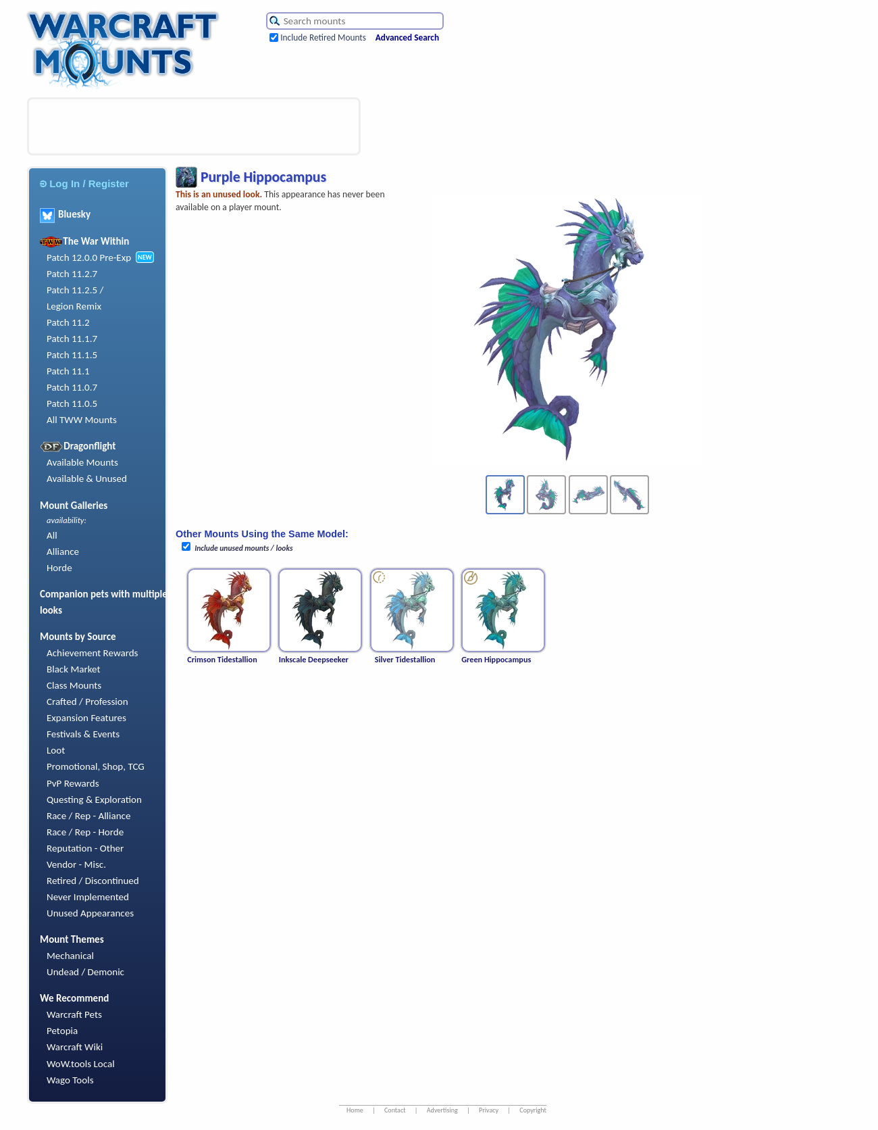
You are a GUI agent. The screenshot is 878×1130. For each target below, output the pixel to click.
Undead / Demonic (85, 972)
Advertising (442, 1110)
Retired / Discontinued (93, 881)
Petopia (62, 1031)
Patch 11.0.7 (72, 387)
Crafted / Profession (87, 701)
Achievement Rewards (92, 653)
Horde (59, 568)
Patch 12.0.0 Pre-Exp (89, 257)
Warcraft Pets (74, 1014)
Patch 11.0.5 (72, 403)
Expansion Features (86, 718)
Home (354, 1110)
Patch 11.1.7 (72, 339)
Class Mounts (74, 685)
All (52, 535)
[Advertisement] (194, 126)
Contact (395, 1110)
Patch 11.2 (68, 322)
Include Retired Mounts (323, 37)
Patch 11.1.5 (72, 355)
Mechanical (70, 956)
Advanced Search (407, 37)
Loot (56, 750)
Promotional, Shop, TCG (96, 766)
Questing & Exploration (94, 799)
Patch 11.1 (68, 371)
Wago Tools (70, 1080)
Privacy (488, 1110)
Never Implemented (88, 897)
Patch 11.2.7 (72, 274)
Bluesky (65, 214)
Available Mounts (82, 462)
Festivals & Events (83, 734)
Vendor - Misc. (76, 864)
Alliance (63, 551)
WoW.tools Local (81, 1064)
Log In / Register (84, 183)
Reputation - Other (85, 848)
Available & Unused (87, 478)
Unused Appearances (90, 913)
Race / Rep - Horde (85, 832)
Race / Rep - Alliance (88, 816)
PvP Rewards (73, 783)
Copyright (532, 1110)
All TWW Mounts (82, 420)
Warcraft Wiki (75, 1047)
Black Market (74, 669)
